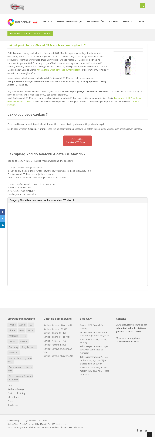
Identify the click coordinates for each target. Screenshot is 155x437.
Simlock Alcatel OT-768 (55, 340)
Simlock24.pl (12, 424)
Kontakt (141, 21)
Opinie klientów (95, 21)
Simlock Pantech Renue (55, 344)
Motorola (13, 335)
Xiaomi (22, 324)
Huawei (23, 341)
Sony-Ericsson (28, 347)
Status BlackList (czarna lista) (19, 360)
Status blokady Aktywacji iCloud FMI (20, 378)
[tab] (78, 200)
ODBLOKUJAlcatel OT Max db (77, 140)
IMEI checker (29, 424)
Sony (21, 330)
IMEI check (56, 424)
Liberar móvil (27, 427)
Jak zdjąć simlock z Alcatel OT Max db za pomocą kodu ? (46, 45)
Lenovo (12, 341)
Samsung (13, 347)
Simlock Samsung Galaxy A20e (58, 355)
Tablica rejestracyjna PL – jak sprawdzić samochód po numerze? (94, 349)
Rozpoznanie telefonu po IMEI (20, 369)
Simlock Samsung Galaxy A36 (58, 325)
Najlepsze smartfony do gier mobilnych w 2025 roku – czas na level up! (94, 371)
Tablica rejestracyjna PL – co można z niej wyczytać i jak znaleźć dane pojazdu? (94, 360)
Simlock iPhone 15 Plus (55, 332)
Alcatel (27, 33)
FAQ (9, 385)
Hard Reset (41, 424)
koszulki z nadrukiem (59, 427)
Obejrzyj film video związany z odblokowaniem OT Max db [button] (42, 200)
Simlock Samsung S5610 (55, 329)
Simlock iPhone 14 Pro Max (57, 336)
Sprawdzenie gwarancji (69, 21)
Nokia (30, 330)
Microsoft (13, 352)
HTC (24, 335)
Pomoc (127, 21)
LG (31, 324)
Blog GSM (113, 21)
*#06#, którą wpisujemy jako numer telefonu (59, 69)
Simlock (47, 21)
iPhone (12, 324)
